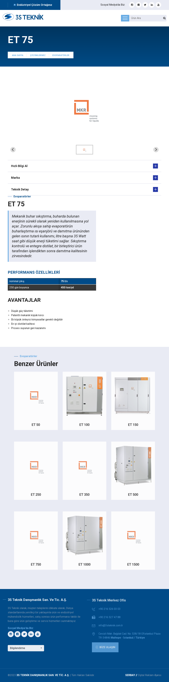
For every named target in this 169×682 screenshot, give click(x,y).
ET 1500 (133, 566)
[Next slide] (156, 149)
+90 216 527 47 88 (109, 619)
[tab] (84, 138)
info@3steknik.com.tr (111, 627)
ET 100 (84, 426)
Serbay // (131, 675)
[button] (84, 149)
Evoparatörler (60, 57)
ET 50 (36, 426)
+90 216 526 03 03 (109, 611)
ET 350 (84, 496)
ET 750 (36, 566)
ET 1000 (84, 566)
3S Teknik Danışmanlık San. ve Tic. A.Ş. (43, 675)
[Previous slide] (13, 149)
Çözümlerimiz (38, 57)
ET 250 (36, 496)
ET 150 (133, 426)
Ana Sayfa (17, 57)
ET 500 (133, 496)
